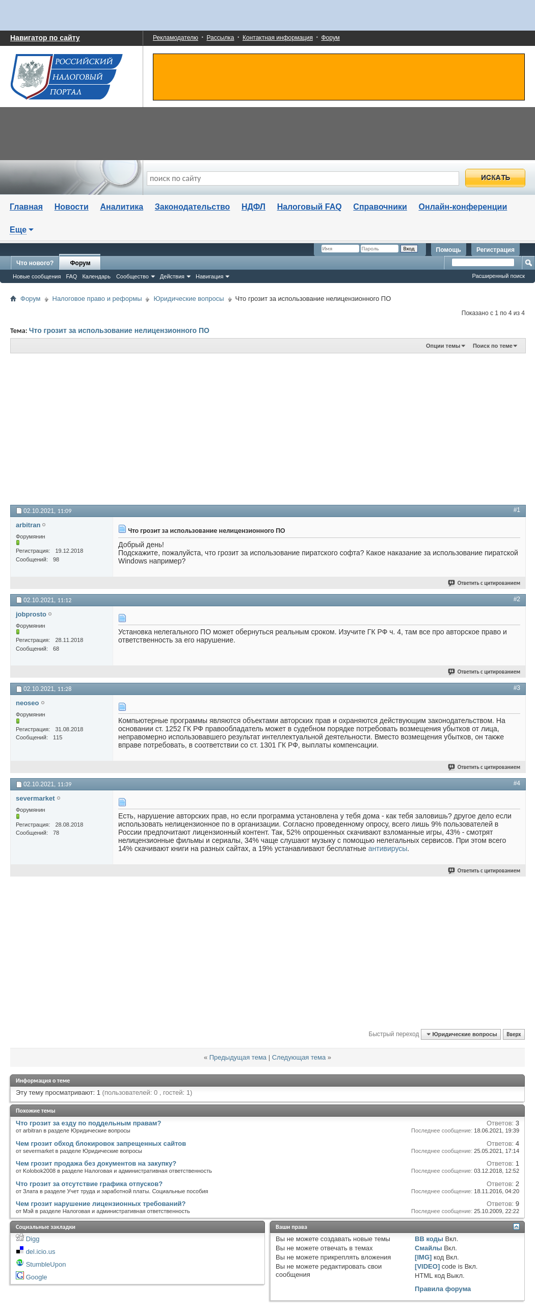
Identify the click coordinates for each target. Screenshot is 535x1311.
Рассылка (220, 37)
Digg (33, 1239)
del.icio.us (41, 1251)
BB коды (429, 1239)
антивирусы (388, 848)
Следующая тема (299, 1057)
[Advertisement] (175, 428)
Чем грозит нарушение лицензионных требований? (100, 1203)
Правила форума (443, 1289)
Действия (172, 276)
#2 (517, 599)
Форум (330, 37)
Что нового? (35, 263)
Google (36, 1277)
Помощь (448, 249)
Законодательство (192, 206)
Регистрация (495, 249)
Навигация (209, 276)
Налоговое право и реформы (97, 298)
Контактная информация (278, 37)
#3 (517, 687)
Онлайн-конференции (463, 206)
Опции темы (443, 346)
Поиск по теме (493, 346)
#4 (517, 783)
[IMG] (423, 1257)
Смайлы (428, 1248)
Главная (26, 206)
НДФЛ (253, 206)
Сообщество (132, 276)
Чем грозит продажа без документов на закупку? (96, 1163)
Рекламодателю (175, 37)
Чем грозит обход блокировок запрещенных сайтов (101, 1143)
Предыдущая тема (237, 1057)
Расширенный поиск (498, 276)
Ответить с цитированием (484, 583)
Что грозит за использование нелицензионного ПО (119, 330)
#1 (517, 509)
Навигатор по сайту (45, 38)
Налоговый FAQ (309, 206)
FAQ (71, 276)
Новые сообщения (37, 276)
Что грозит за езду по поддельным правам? (88, 1123)
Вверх (513, 1034)
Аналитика (121, 206)
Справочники (380, 206)
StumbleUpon (46, 1264)
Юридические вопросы (188, 298)
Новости (72, 206)
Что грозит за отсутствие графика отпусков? (89, 1184)
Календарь (96, 276)
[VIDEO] (427, 1266)
